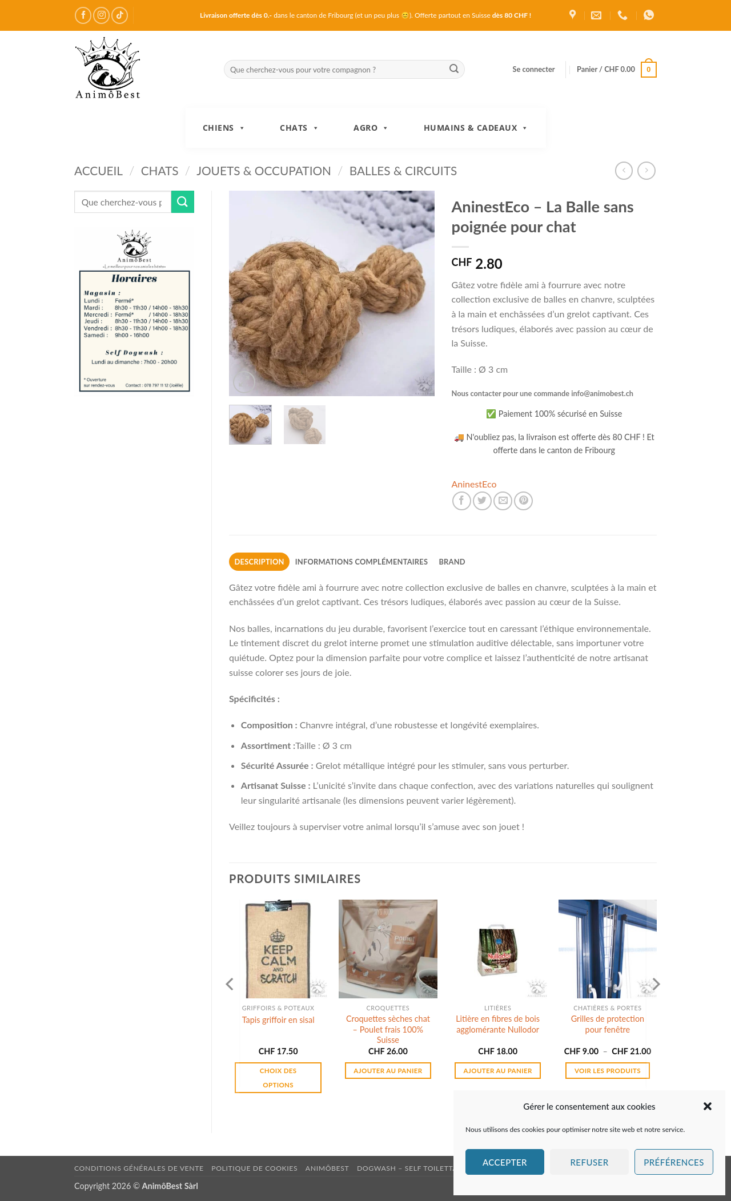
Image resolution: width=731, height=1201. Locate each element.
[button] (707, 1106)
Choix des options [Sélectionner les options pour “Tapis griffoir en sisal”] (278, 1078)
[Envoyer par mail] (502, 500)
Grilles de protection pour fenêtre (607, 1024)
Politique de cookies (254, 1168)
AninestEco (474, 483)
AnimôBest (328, 1168)
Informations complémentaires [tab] (361, 561)
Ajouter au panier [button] (388, 1070)
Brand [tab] (452, 561)
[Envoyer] (454, 69)
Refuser (589, 1162)
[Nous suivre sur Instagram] (101, 15)
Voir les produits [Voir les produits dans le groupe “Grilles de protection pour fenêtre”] (608, 1070)
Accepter (505, 1162)
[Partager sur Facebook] (461, 500)
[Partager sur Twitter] (482, 500)
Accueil (98, 170)
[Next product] (624, 170)
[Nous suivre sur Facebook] (83, 15)
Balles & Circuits (403, 170)
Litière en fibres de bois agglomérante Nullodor (498, 1024)
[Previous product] (646, 170)
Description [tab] (259, 561)
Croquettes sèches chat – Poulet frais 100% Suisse (388, 1029)
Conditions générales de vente (139, 1168)
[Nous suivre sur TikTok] (119, 15)
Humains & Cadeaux (476, 128)
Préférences (674, 1162)
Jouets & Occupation (263, 170)
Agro (371, 128)
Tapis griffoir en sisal (278, 1020)
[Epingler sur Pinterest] (523, 500)
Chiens (224, 128)
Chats (299, 128)
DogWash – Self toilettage (412, 1168)
